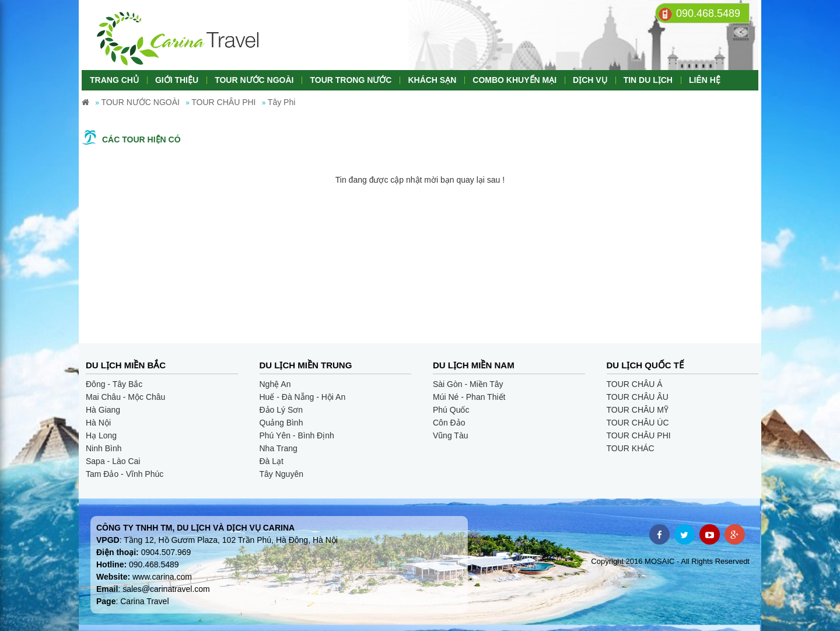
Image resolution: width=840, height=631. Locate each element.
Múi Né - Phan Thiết (469, 397)
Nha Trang (279, 448)
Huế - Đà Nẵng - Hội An (303, 397)
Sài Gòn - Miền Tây (468, 384)
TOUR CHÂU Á (635, 384)
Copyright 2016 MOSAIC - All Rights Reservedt (670, 561)
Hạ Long (101, 435)
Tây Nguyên (281, 474)
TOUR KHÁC (630, 448)
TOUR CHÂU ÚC (638, 422)
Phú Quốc (451, 409)
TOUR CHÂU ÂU (637, 397)
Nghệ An (275, 384)
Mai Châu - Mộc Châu (125, 397)
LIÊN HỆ (704, 80)
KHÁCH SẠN (432, 80)
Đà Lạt (272, 461)
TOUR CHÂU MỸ (638, 409)
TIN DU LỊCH (648, 80)
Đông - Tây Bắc (114, 384)
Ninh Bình (103, 448)
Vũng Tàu (450, 435)
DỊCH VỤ (590, 80)
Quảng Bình (281, 422)
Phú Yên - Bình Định (297, 435)
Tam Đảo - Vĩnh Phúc (124, 474)
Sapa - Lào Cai (113, 461)
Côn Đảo (449, 422)
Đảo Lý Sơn (281, 409)
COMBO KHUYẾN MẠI (514, 80)
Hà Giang (103, 409)
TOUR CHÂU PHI (639, 435)
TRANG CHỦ (114, 80)
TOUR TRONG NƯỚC (350, 80)
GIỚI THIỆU (176, 80)
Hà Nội (98, 422)
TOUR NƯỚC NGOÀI (254, 80)
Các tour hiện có (141, 139)
